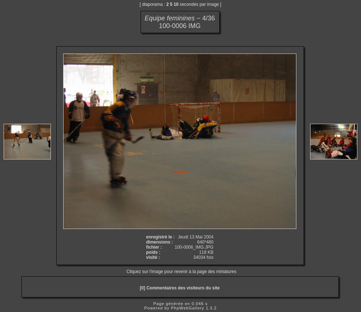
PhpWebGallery (187, 308)
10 (176, 4)
